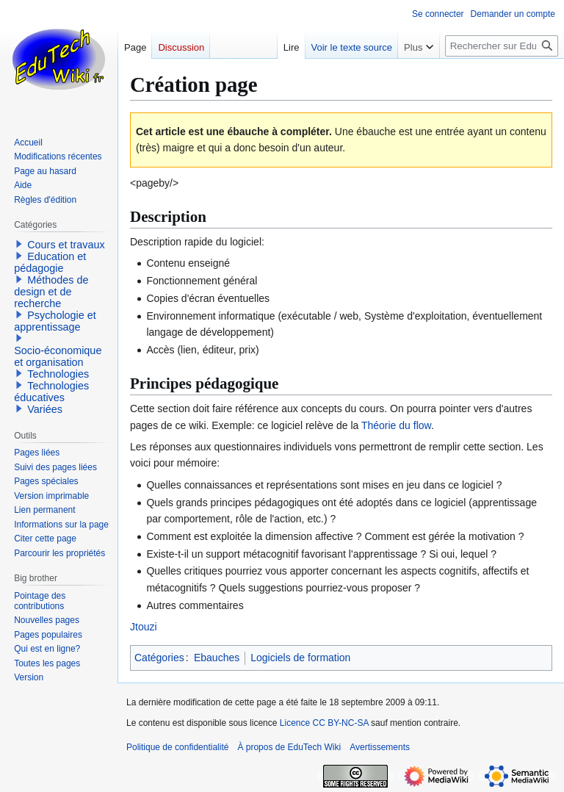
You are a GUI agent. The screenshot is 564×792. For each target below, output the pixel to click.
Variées (44, 409)
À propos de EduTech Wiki (289, 747)
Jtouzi (143, 627)
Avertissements (380, 747)
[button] (19, 244)
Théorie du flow (396, 425)
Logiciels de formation (300, 657)
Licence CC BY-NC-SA (324, 723)
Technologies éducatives (51, 391)
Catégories (159, 657)
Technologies (58, 374)
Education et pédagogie (50, 262)
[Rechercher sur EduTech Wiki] (501, 46)
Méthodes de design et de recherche (51, 291)
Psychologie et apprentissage (55, 321)
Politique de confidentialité (177, 747)
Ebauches (216, 657)
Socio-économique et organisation (57, 356)
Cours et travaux (66, 245)
